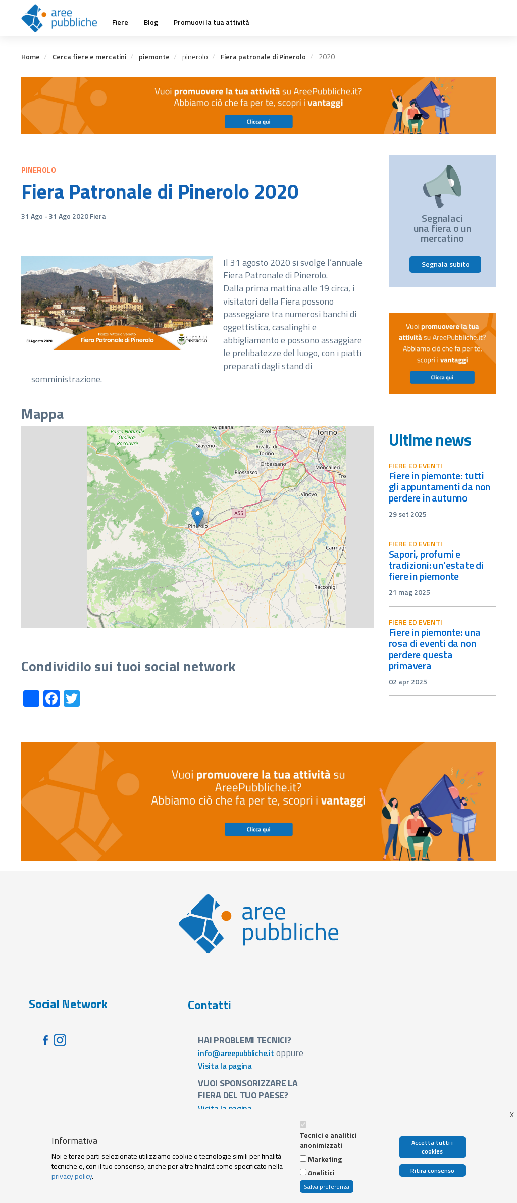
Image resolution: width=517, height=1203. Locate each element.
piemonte (154, 56)
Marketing (325, 1159)
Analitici (321, 1173)
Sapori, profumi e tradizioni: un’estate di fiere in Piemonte (436, 565)
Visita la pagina (225, 1066)
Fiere (120, 22)
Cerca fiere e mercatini (89, 56)
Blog (151, 22)
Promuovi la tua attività (211, 22)
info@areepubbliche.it (236, 1053)
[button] (197, 517)
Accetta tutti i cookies (432, 1147)
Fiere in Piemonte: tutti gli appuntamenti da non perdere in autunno (440, 487)
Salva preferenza (326, 1186)
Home (30, 56)
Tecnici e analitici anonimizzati (328, 1140)
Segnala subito (446, 264)
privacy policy (71, 1176)
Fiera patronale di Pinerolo (263, 56)
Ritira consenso (432, 1170)
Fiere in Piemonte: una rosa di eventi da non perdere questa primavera (435, 648)
